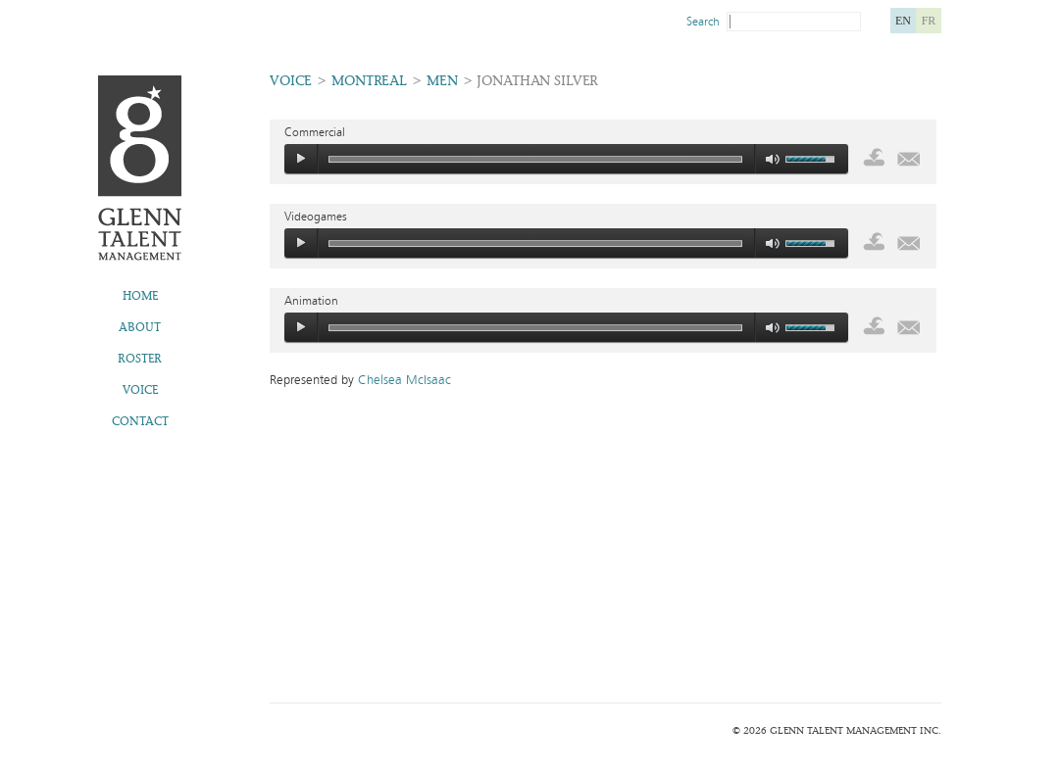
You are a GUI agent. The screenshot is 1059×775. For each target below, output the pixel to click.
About (140, 327)
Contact (140, 421)
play (301, 158)
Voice (140, 390)
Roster (140, 358)
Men (442, 81)
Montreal (369, 81)
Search (703, 21)
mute (773, 159)
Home (140, 296)
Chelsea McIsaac (404, 380)
